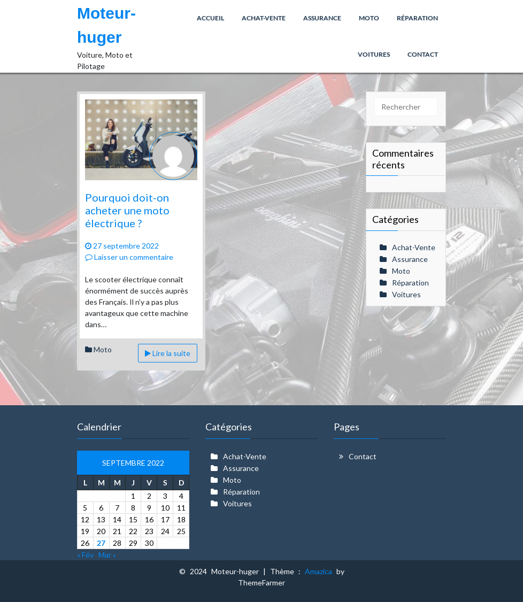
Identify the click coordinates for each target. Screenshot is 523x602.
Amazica (320, 571)
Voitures (406, 294)
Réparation (410, 282)
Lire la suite (167, 353)
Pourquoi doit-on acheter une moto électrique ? (127, 210)
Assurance (410, 259)
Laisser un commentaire (129, 256)
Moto (103, 349)
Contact (362, 456)
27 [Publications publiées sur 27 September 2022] (101, 542)
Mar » (107, 554)
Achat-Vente (413, 247)
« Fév (85, 554)
